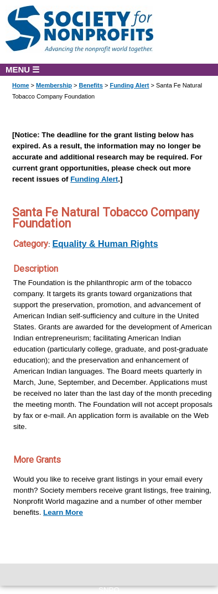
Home (20, 85)
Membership (54, 85)
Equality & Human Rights (105, 244)
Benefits (90, 85)
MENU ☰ (22, 69)
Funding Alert (129, 85)
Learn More (63, 512)
